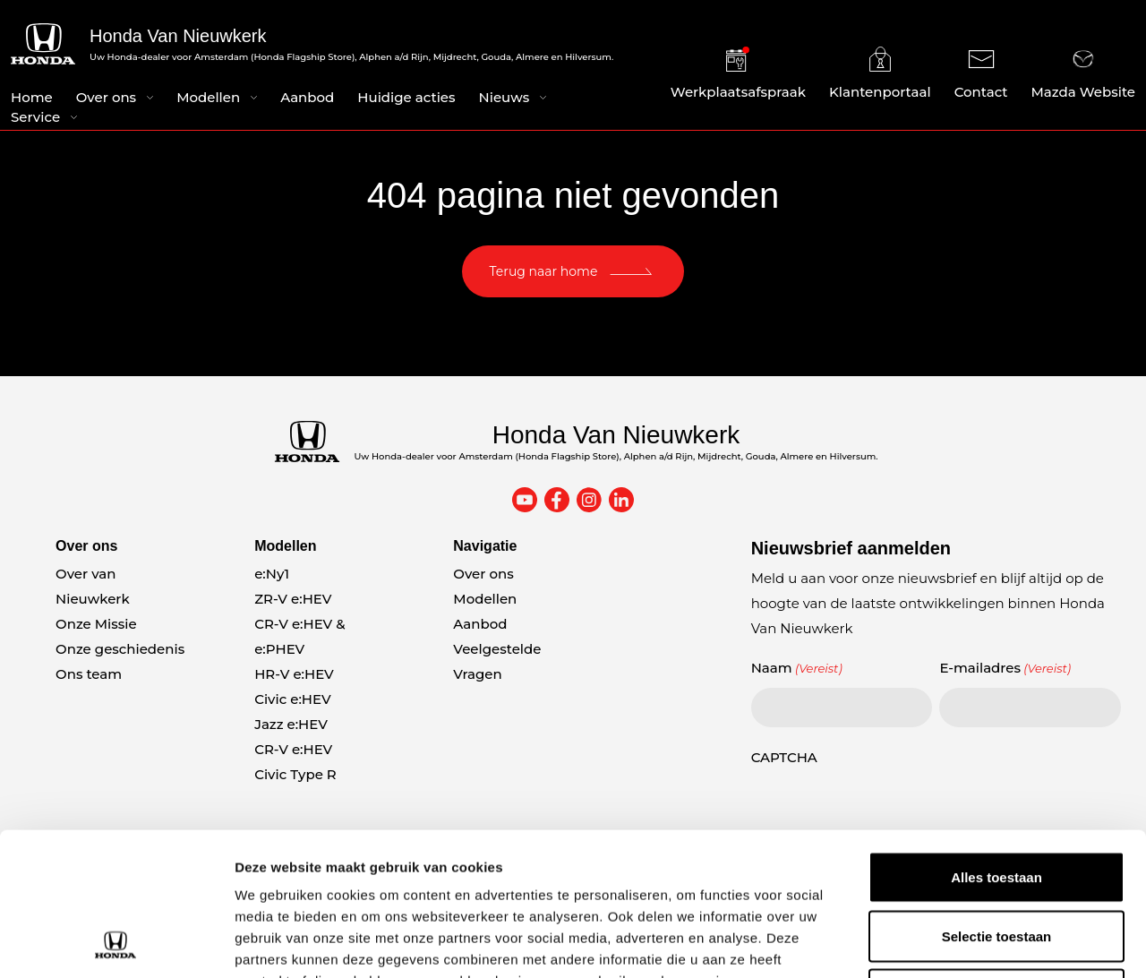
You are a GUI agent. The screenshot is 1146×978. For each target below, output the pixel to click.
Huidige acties (406, 97)
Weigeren (996, 860)
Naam (796, 668)
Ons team (89, 673)
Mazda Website (1083, 73)
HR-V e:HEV (294, 673)
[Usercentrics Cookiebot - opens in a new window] (116, 943)
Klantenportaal (880, 73)
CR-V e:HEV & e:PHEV (299, 636)
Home (32, 97)
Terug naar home (544, 271)
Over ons (106, 97)
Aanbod (307, 97)
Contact (981, 73)
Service (35, 116)
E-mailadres (1005, 668)
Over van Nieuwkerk (93, 586)
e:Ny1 (271, 573)
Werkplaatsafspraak (738, 73)
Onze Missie (96, 623)
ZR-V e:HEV (292, 598)
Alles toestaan (996, 743)
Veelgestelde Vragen (497, 661)
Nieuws (504, 97)
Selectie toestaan (997, 802)
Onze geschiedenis (120, 648)
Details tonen (967, 942)
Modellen (208, 97)
